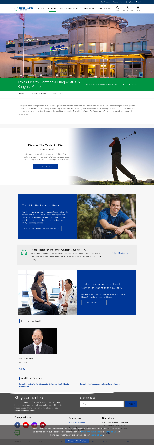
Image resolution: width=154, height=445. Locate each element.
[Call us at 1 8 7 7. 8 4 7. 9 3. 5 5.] (127, 8)
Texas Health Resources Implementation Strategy (100, 384)
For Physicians (105, 2)
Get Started (46, 166)
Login (138, 2)
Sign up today (88, 398)
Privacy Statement (90, 431)
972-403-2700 (131, 84)
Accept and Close (77, 441)
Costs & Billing (88, 9)
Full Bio (22, 369)
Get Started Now (122, 253)
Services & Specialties (69, 9)
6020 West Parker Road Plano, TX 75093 (103, 84)
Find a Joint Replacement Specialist (42, 228)
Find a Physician (94, 302)
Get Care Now (104, 9)
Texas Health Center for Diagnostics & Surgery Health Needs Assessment (44, 385)
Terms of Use (110, 431)
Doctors (41, 9)
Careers (122, 2)
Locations (52, 9)
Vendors (115, 2)
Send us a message (77, 422)
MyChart (130, 2)
